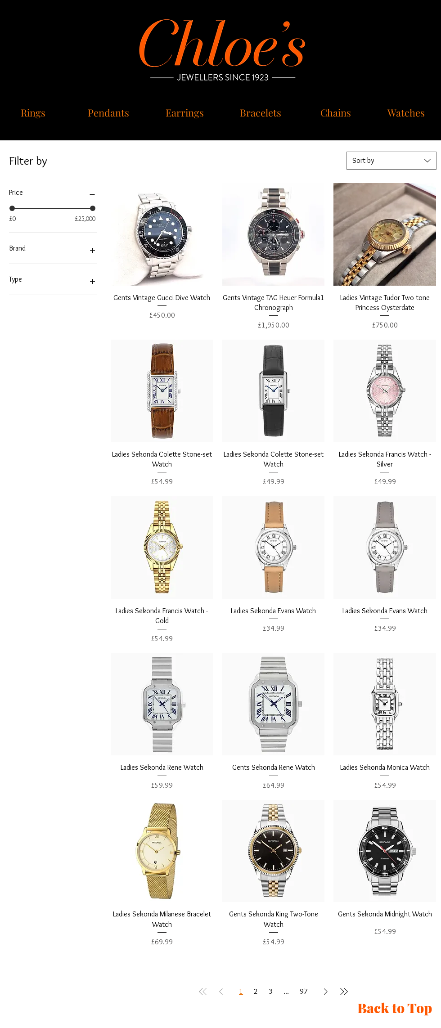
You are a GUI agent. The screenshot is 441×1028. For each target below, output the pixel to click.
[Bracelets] (261, 113)
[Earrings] (185, 113)
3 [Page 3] (271, 991)
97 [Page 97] (304, 991)
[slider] (12, 208)
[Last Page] (343, 992)
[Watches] (407, 113)
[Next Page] (325, 992)
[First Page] (203, 992)
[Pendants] (109, 113)
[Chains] (336, 113)
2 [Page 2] (256, 991)
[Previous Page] (221, 992)
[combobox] (391, 161)
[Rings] (34, 113)
